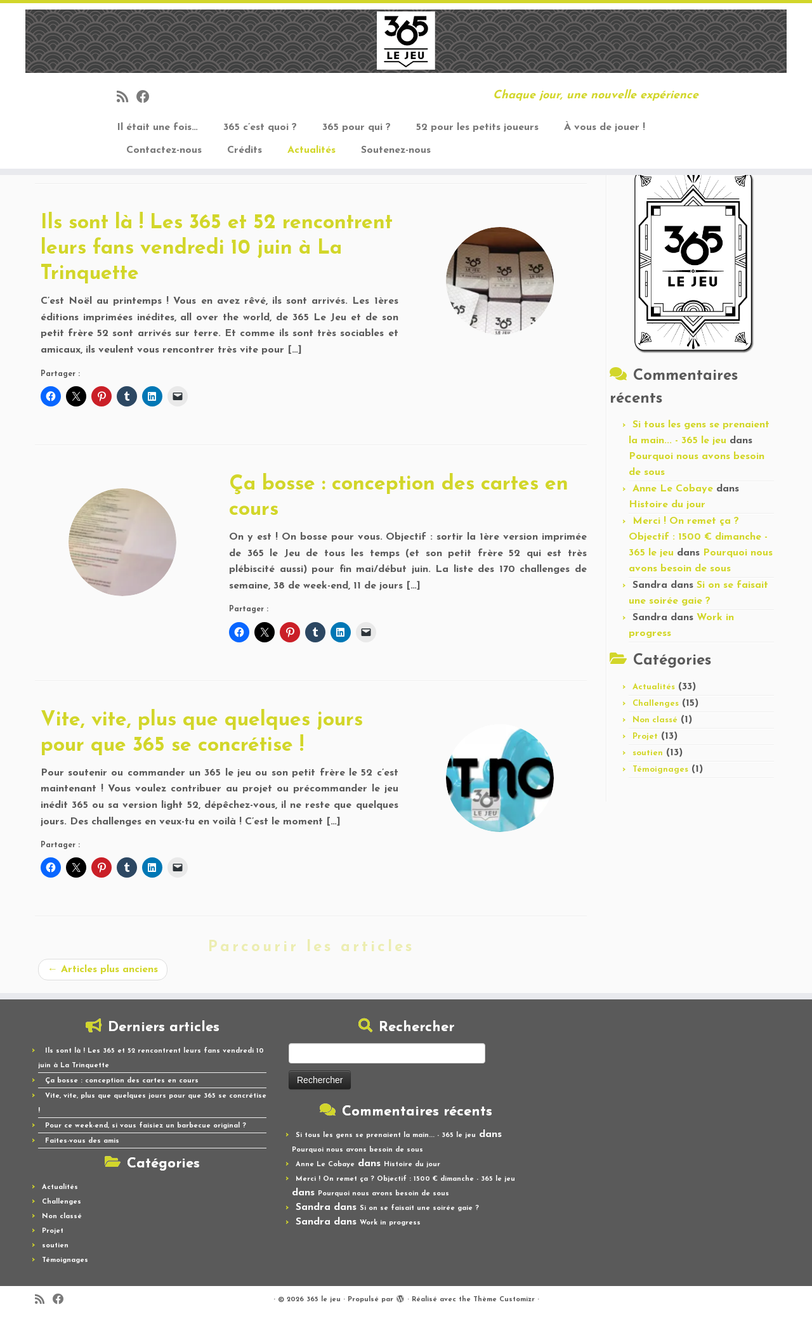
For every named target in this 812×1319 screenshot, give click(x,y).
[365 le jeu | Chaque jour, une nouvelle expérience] (406, 41)
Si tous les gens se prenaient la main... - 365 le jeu (386, 1135)
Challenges (655, 703)
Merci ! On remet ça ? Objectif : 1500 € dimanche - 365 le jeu (698, 537)
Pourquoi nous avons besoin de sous (357, 1150)
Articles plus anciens (103, 970)
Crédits (244, 150)
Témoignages (660, 769)
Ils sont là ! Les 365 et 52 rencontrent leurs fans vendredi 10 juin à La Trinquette (217, 248)
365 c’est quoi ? (260, 127)
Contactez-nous (164, 150)
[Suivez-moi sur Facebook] (147, 98)
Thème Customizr (504, 1299)
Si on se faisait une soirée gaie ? (419, 1208)
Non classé (655, 720)
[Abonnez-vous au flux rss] (126, 98)
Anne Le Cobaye (672, 489)
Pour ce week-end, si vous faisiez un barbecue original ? (145, 1125)
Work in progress (390, 1222)
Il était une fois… (157, 127)
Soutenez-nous (396, 150)
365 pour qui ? (356, 127)
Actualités (311, 150)
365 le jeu (323, 1299)
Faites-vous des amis (82, 1141)
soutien (647, 753)
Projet (645, 736)
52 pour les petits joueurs (477, 127)
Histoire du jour (667, 505)
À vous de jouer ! (604, 127)
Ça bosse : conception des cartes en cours (122, 1080)
